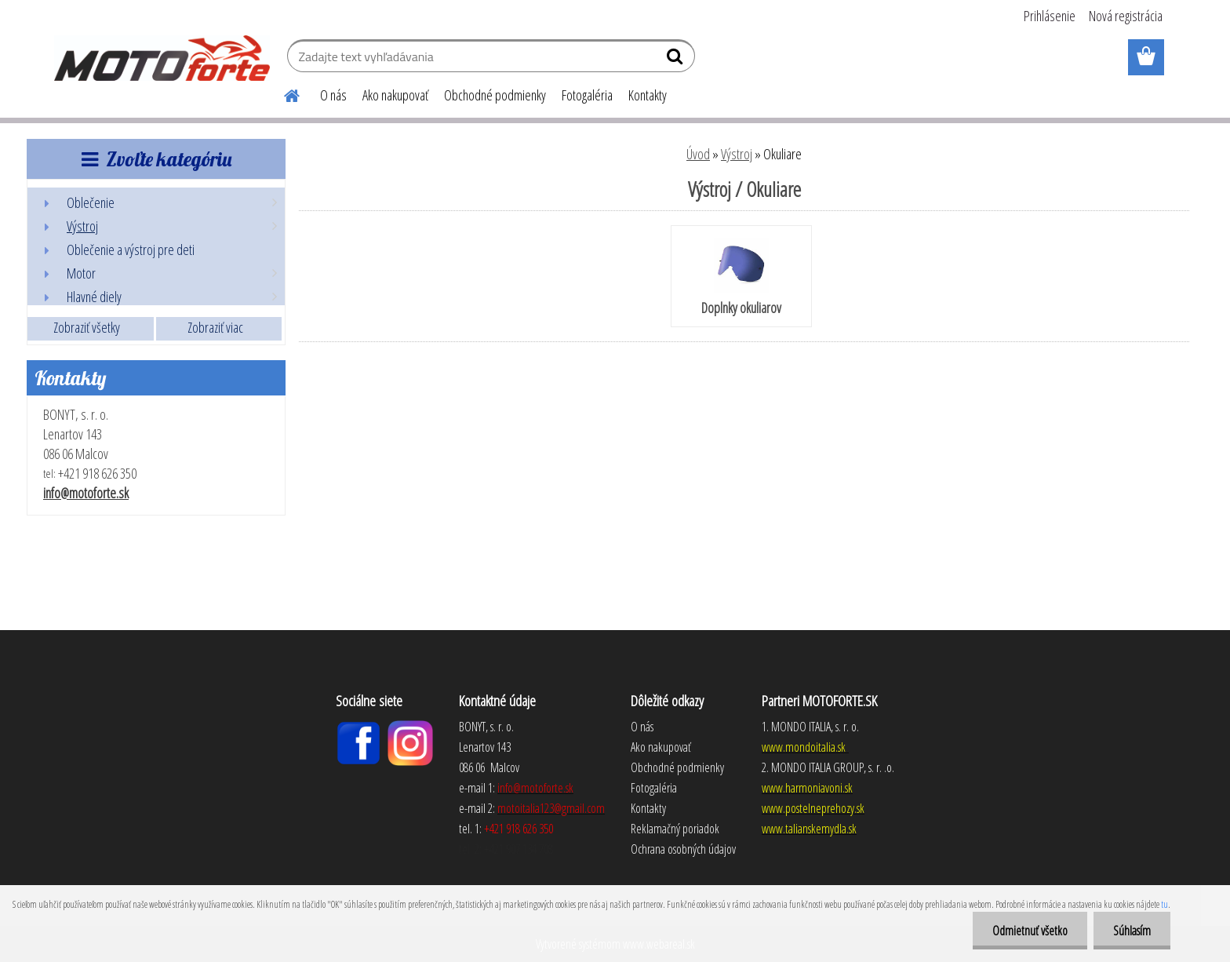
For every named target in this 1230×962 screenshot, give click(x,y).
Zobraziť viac (215, 327)
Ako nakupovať (395, 95)
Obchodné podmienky (495, 95)
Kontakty (647, 95)
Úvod (698, 153)
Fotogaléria (587, 95)
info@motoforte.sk (86, 492)
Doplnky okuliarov (741, 277)
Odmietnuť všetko (1030, 930)
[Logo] (162, 58)
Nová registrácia (1126, 15)
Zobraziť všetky (86, 327)
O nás (333, 95)
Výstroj (736, 153)
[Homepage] (282, 93)
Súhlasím (1132, 930)
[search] (676, 60)
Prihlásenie (1049, 15)
